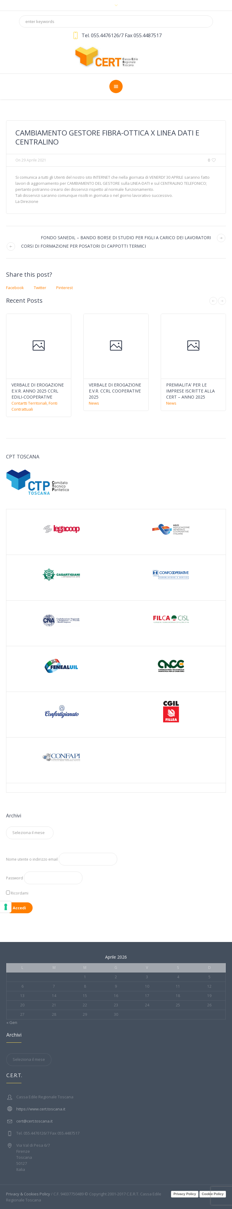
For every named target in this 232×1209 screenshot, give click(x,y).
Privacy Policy (184, 1194)
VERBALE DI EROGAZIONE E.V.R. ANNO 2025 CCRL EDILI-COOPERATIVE (37, 391)
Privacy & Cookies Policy (28, 1194)
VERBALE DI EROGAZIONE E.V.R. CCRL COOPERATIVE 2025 (115, 391)
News (94, 403)
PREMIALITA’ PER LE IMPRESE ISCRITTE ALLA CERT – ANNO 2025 (190, 391)
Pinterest (64, 287)
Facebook (15, 287)
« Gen (11, 1022)
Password (14, 878)
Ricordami (17, 893)
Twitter (40, 287)
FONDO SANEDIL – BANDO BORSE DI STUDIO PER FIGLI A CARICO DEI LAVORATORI (126, 237)
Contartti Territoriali (29, 403)
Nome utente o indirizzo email (32, 859)
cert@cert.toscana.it (34, 1121)
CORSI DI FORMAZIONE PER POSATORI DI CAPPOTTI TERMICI (83, 246)
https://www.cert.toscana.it (40, 1109)
